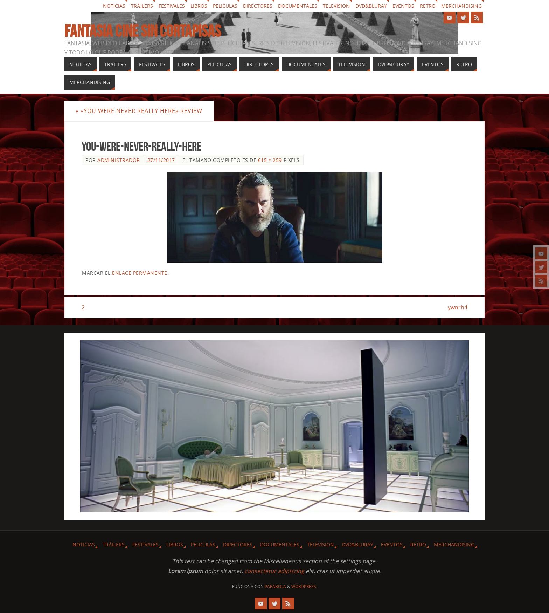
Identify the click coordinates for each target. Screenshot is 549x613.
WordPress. (304, 587)
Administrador (118, 160)
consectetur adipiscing (274, 571)
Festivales (172, 5)
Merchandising (461, 5)
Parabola (275, 587)
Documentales (297, 5)
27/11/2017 (161, 160)
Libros (198, 5)
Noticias (114, 5)
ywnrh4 (457, 307)
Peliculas (225, 5)
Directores (257, 5)
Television (336, 5)
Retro (428, 5)
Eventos (403, 5)
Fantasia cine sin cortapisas (142, 31)
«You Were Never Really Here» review (139, 111)
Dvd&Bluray (371, 5)
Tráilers (142, 5)
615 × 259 (270, 160)
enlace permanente (139, 273)
